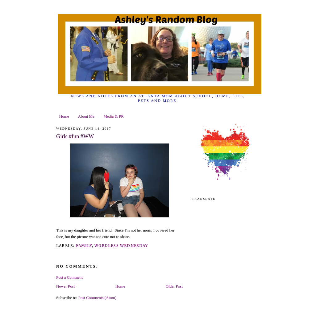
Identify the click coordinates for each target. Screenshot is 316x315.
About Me (86, 116)
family (84, 245)
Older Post (174, 286)
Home (64, 116)
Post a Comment (69, 277)
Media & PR (113, 116)
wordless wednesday (121, 245)
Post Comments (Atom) (97, 297)
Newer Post (65, 286)
